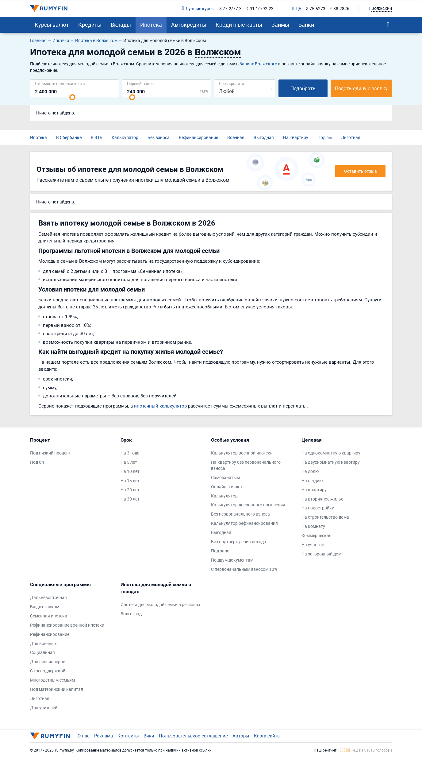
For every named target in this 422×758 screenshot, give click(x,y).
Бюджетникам (44, 606)
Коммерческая (316, 535)
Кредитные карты (239, 24)
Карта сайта (267, 736)
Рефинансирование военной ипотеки (67, 625)
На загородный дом (321, 554)
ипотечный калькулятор (160, 406)
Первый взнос (140, 83)
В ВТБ (96, 137)
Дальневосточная (48, 597)
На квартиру (295, 137)
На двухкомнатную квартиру (330, 462)
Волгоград (131, 614)
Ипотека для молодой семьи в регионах (160, 604)
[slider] (72, 97)
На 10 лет (130, 471)
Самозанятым (225, 477)
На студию (312, 480)
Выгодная (264, 137)
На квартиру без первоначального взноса (246, 465)
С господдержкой (47, 671)
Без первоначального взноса (240, 514)
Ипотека (151, 24)
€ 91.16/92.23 (260, 8)
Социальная (42, 652)
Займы (280, 24)
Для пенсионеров (47, 661)
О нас (84, 736)
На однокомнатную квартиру (330, 453)
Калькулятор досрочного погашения (248, 505)
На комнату (313, 526)
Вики (149, 736)
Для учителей (43, 707)
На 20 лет (130, 490)
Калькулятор (125, 137)
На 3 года (130, 453)
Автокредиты (188, 24)
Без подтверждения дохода (238, 541)
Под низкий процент (50, 453)
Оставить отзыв (360, 171)
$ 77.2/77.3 (230, 8)
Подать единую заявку (361, 88)
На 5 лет (129, 462)
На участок (312, 544)
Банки (306, 24)
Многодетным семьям (52, 680)
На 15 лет (130, 480)
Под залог (221, 551)
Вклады (121, 24)
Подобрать (303, 88)
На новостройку (317, 508)
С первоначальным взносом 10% (244, 569)
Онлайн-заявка (226, 486)
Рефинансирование (198, 137)
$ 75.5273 (315, 8)
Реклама (103, 736)
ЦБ (296, 8)
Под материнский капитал (56, 689)
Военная (235, 137)
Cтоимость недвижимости (60, 83)
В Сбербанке (69, 137)
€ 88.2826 (339, 8)
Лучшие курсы (198, 8)
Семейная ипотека (48, 616)
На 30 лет (130, 499)
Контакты (128, 736)
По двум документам (232, 560)
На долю (310, 471)
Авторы (240, 736)
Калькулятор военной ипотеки (242, 453)
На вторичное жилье (322, 499)
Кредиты (90, 24)
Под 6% (324, 137)
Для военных (43, 643)
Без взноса (159, 137)
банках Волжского (258, 64)
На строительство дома (325, 517)
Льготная (350, 137)
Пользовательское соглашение (193, 736)
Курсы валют (52, 24)
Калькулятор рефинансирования (244, 523)
